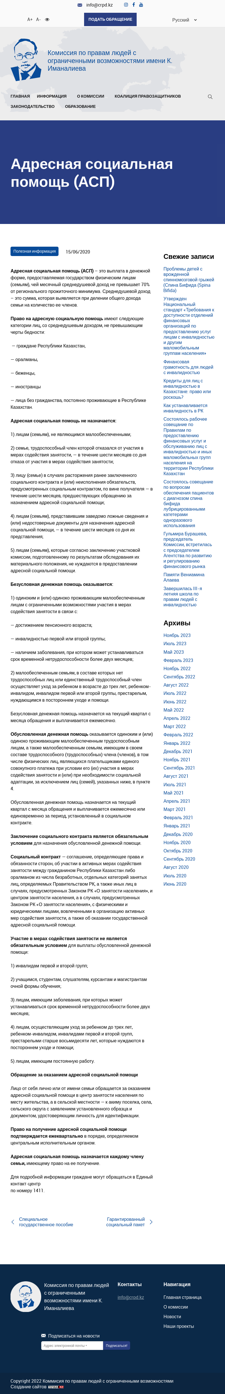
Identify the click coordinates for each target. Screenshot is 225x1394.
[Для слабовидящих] (47, 18)
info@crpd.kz (95, 5)
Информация (53, 95)
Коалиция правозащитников (148, 95)
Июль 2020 (174, 874)
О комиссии (92, 95)
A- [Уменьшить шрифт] (38, 18)
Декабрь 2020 (177, 833)
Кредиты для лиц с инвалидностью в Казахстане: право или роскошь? (187, 388)
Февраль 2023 (178, 659)
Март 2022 (174, 725)
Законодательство (34, 105)
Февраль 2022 (178, 734)
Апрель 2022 (176, 717)
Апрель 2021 (176, 800)
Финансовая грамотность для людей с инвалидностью (188, 365)
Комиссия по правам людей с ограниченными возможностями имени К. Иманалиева (110, 59)
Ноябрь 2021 (177, 759)
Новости (172, 1316)
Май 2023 (173, 651)
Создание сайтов (29, 1385)
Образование (82, 105)
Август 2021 (175, 775)
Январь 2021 (176, 825)
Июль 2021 (174, 783)
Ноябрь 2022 (177, 667)
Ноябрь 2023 (177, 634)
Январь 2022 (176, 742)
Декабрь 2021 (177, 750)
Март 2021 (174, 808)
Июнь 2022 (174, 700)
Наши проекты (178, 1325)
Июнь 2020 (174, 883)
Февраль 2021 (178, 817)
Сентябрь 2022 (179, 676)
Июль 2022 (174, 692)
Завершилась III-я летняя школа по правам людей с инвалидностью (182, 595)
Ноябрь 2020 (177, 841)
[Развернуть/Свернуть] (68, 96)
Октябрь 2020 (177, 850)
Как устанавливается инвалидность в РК (185, 407)
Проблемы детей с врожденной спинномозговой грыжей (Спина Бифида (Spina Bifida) (188, 279)
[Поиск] (210, 97)
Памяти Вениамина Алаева (183, 576)
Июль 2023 (174, 643)
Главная (20, 95)
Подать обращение (110, 19)
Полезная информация (34, 250)
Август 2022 (175, 684)
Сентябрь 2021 (179, 767)
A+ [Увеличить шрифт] (29, 18)
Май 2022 (173, 709)
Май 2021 (173, 792)
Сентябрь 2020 (179, 858)
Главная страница (182, 1296)
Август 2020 (175, 866)
